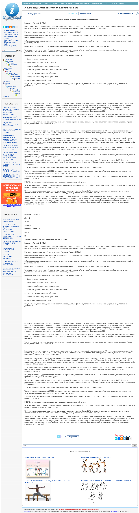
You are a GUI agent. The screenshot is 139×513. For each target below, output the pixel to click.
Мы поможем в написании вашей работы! (89, 509)
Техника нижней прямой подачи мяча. (12, 118)
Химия (17, 93)
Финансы (16, 91)
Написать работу (10, 46)
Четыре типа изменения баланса (11, 170)
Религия (7, 83)
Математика (14, 75)
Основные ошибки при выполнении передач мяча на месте (106, 481)
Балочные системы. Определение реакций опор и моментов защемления (11, 271)
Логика (8, 71)
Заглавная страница (11, 31)
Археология (8, 59)
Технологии (12, 86)
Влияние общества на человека (11, 220)
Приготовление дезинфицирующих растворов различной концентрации (11, 111)
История (7, 70)
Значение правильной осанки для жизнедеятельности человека (48, 481)
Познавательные (65, 3)
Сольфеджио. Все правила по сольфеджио (10, 263)
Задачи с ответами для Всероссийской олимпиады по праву (11, 176)
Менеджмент (16, 76)
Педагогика (6, 81)
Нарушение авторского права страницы (68, 509)
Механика (16, 78)
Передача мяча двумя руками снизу (96, 457)
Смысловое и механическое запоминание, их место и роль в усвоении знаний (10, 139)
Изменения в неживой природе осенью (10, 249)
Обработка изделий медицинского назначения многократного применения (11, 156)
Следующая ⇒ (85, 13)
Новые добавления (11, 40)
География (13, 64)
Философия (16, 90)
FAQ (5, 44)
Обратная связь (10, 42)
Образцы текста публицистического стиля (11, 164)
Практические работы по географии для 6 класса (12, 236)
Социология (10, 85)
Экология (6, 97)
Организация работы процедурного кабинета (12, 130)
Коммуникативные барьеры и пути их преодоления (10, 147)
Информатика (7, 68)
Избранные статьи (11, 33)
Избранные (36, 3)
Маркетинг (11, 73)
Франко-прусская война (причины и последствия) (10, 124)
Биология (9, 61)
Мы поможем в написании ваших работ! (12, 205)
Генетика (11, 63)
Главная (26, 3)
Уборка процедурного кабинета (9, 256)
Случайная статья (11, 34)
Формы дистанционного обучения (39, 457)
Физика (12, 88)
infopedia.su (27, 511)
